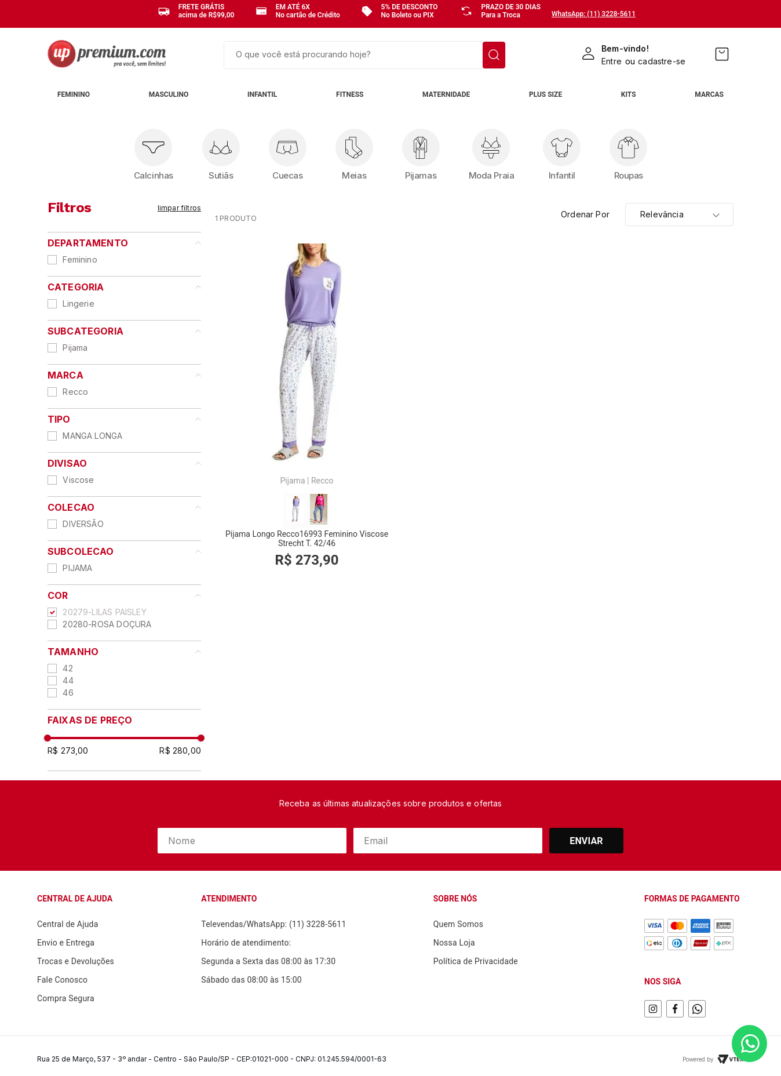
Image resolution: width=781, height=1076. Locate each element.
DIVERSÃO (83, 524)
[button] (124, 242)
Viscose (78, 480)
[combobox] (365, 55)
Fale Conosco (62, 979)
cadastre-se (661, 61)
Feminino (80, 259)
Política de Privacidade (475, 961)
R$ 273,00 (68, 750)
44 (68, 680)
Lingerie (78, 303)
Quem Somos (458, 924)
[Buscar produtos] (494, 55)
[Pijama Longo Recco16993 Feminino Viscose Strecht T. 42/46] (307, 411)
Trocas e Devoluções (75, 961)
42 (67, 668)
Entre (611, 61)
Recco (75, 392)
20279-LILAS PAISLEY (104, 612)
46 (68, 692)
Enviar (586, 840)
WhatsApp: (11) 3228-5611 (594, 14)
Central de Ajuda (67, 924)
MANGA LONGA (92, 436)
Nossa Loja (454, 942)
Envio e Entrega (65, 942)
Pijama (75, 347)
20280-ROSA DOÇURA (107, 624)
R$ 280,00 (180, 750)
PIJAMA (77, 568)
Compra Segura (65, 998)
